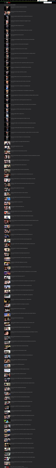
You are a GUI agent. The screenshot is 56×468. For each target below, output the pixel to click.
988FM (35, 0)
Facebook (23, 466)
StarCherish (16, 0)
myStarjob (26, 0)
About (11, 466)
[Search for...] (47, 2)
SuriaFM (33, 0)
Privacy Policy (19, 466)
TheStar (4, 0)
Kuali (28, 0)
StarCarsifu (20, 0)
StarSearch (23, 0)
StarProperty (13, 0)
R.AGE (8, 0)
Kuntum (30, 0)
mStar (10, 0)
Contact (13, 466)
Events (6, 0)
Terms (16, 466)
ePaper (1, 0)
